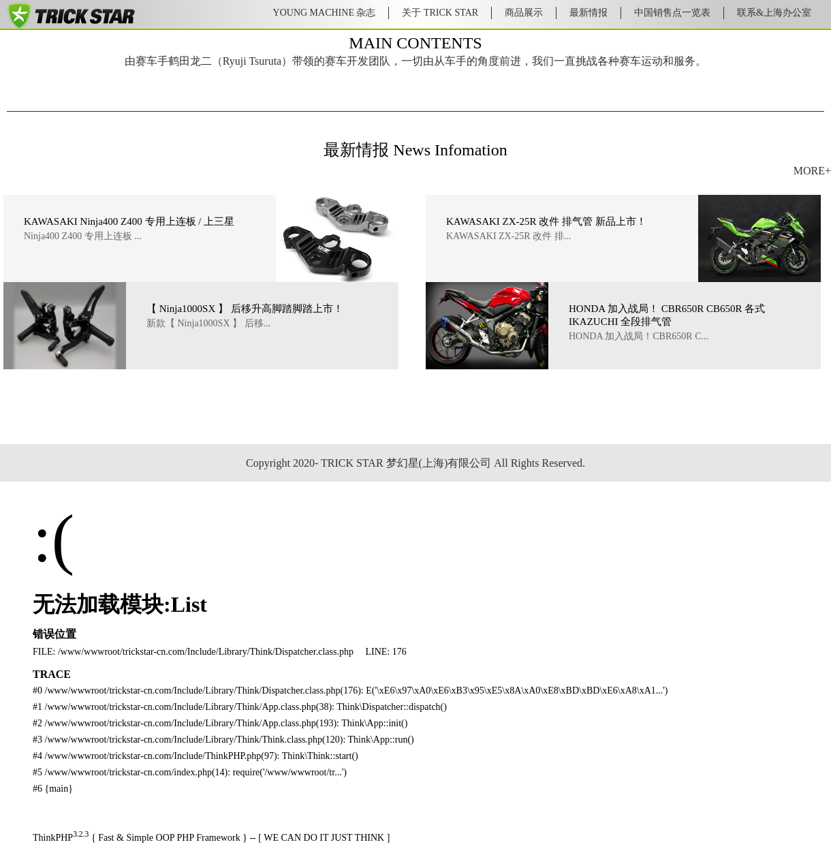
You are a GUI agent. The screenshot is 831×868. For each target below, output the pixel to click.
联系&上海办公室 (774, 12)
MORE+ (812, 170)
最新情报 (588, 12)
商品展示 (524, 12)
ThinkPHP (53, 838)
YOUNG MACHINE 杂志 (324, 12)
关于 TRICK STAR (440, 12)
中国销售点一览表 (672, 12)
